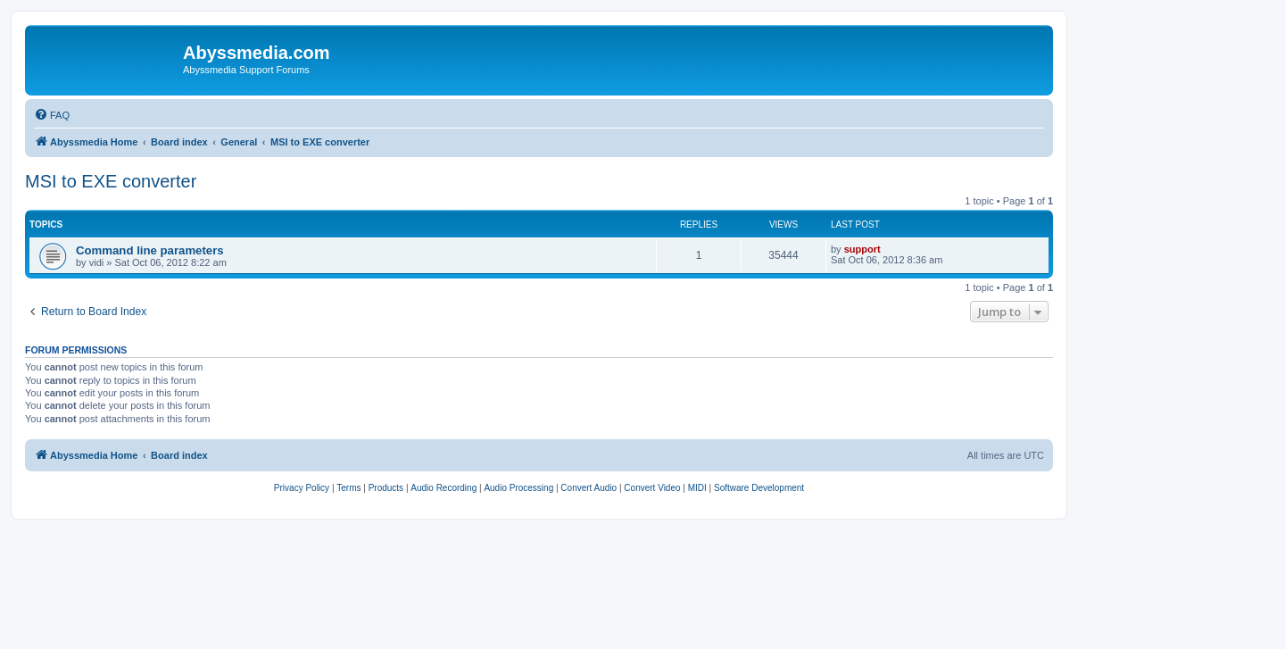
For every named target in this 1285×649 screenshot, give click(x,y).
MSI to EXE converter (110, 181)
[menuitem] (52, 115)
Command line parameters (150, 250)
